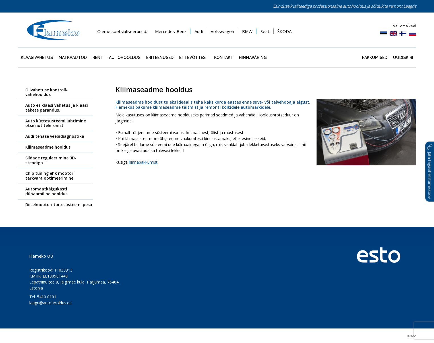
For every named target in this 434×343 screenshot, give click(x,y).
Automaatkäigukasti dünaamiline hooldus (46, 191)
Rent (97, 57)
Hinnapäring (253, 57)
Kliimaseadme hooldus (48, 147)
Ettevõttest (193, 57)
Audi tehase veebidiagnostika (54, 136)
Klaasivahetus (37, 57)
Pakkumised (374, 57)
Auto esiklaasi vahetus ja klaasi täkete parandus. (56, 107)
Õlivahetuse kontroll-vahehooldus (46, 92)
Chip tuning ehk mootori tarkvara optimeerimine (50, 176)
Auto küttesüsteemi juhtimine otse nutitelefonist (55, 123)
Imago (411, 336)
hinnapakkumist (143, 162)
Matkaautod (73, 57)
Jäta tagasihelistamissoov (429, 171)
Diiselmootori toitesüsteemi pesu (58, 204)
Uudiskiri (403, 57)
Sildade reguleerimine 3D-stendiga (51, 160)
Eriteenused (159, 57)
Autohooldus (124, 57)
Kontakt (223, 57)
